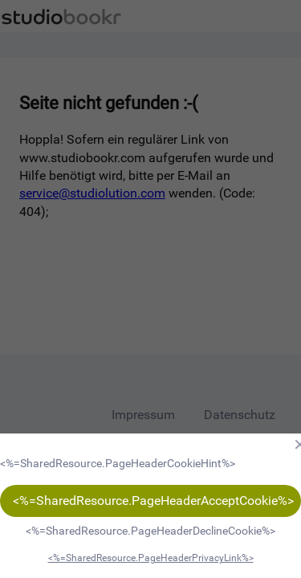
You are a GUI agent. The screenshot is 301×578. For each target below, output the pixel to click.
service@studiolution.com (92, 193)
